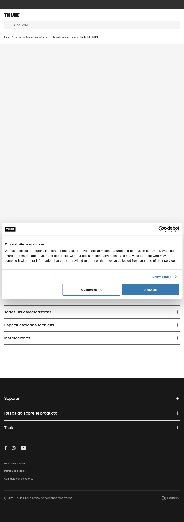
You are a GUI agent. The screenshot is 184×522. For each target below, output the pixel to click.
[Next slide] (177, 221)
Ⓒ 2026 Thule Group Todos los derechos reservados (38, 498)
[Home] (33, 15)
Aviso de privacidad (15, 463)
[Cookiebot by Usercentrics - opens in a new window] (161, 229)
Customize (91, 289)
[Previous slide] (170, 221)
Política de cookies (15, 471)
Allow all (150, 289)
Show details (161, 276)
